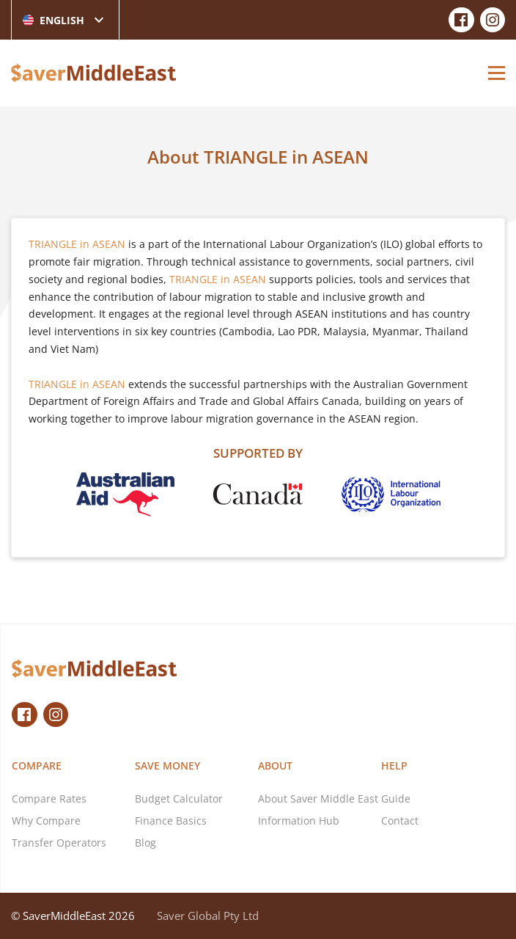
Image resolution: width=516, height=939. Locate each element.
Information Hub (298, 820)
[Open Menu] (496, 73)
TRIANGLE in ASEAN (77, 244)
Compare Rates (49, 798)
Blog (145, 843)
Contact (400, 820)
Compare (37, 765)
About (275, 765)
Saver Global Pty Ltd (208, 915)
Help (394, 765)
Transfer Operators (59, 843)
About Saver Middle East (318, 798)
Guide (395, 798)
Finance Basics (171, 820)
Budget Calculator (179, 798)
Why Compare (46, 820)
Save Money (167, 765)
